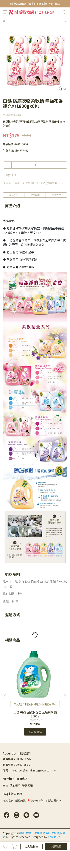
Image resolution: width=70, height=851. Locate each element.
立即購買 (56, 846)
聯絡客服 (27, 785)
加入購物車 (31, 846)
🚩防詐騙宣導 (35, 800)
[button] (65, 696)
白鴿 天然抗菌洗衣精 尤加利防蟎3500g (35, 714)
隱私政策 (20, 800)
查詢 (5, 785)
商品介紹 (13, 194)
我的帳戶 (15, 785)
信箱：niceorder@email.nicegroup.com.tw (29, 770)
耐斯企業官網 (53, 800)
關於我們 (8, 800)
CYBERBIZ (54, 837)
